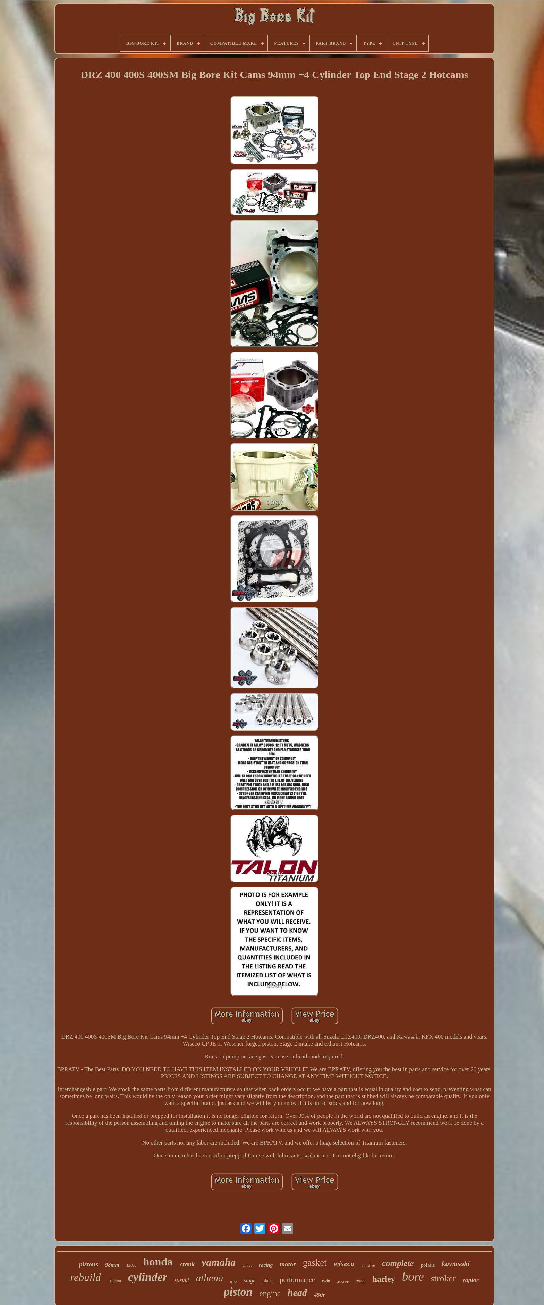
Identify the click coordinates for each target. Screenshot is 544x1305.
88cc (233, 1282)
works (247, 1266)
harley (383, 1278)
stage (250, 1280)
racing (266, 1265)
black (267, 1280)
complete (398, 1263)
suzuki (181, 1280)
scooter (342, 1282)
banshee (368, 1265)
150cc (131, 1265)
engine (270, 1293)
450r (319, 1294)
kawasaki (456, 1263)
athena (209, 1277)
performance (297, 1279)
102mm (114, 1280)
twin (326, 1280)
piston (238, 1292)
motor (288, 1264)
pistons (88, 1264)
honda (158, 1261)
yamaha (219, 1262)
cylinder (147, 1277)
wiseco (344, 1263)
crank (187, 1264)
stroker (443, 1278)
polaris (428, 1265)
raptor (471, 1280)
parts (361, 1280)
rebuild (85, 1277)
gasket (315, 1262)
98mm (112, 1265)
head (297, 1292)
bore (413, 1276)
